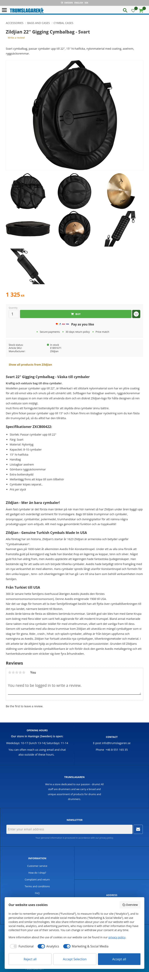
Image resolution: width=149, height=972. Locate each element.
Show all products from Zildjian (30, 364)
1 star (9, 672)
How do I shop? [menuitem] (37, 872)
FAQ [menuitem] (37, 893)
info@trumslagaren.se (116, 743)
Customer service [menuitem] (37, 866)
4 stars (20, 672)
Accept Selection (75, 959)
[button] (5, 10)
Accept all (119, 959)
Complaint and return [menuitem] (37, 879)
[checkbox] (21, 946)
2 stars (13, 672)
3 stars (16, 672)
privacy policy (106, 837)
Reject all (30, 959)
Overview (130, 905)
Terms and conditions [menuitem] (37, 886)
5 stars (23, 672)
